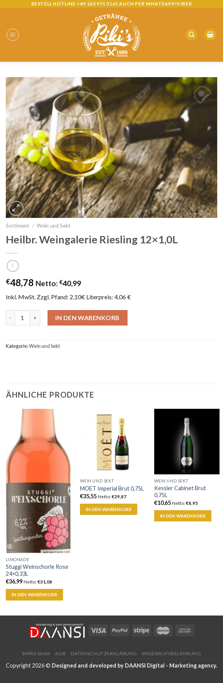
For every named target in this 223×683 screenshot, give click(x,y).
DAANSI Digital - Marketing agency (170, 665)
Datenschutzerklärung (104, 653)
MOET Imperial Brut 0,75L (112, 488)
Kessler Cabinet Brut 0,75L (180, 492)
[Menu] (13, 35)
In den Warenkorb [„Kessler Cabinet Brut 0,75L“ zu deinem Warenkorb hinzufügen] (183, 515)
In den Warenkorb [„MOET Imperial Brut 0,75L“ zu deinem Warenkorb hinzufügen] (109, 509)
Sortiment (17, 226)
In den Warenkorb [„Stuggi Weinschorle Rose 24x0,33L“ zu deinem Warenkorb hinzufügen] (35, 594)
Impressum (36, 653)
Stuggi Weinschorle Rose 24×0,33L (37, 570)
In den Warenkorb (87, 317)
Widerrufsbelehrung (171, 653)
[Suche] (191, 35)
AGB (60, 653)
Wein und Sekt (54, 226)
